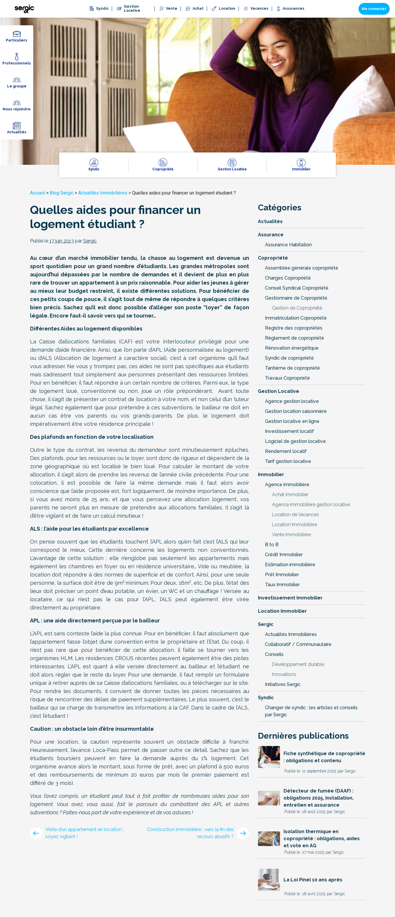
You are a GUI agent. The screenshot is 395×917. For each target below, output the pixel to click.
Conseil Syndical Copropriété (297, 288)
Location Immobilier (282, 611)
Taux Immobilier (282, 584)
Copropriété (273, 258)
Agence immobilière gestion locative (311, 504)
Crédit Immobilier (284, 554)
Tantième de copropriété (292, 368)
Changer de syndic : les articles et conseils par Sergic (311, 711)
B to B (272, 544)
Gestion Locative (278, 391)
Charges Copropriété (288, 278)
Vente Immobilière (291, 534)
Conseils (274, 654)
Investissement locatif (289, 431)
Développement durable (298, 664)
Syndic (266, 697)
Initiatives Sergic (283, 684)
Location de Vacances (295, 514)
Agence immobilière (287, 484)
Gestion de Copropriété (297, 308)
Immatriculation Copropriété (296, 318)
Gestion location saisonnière (296, 411)
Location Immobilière (294, 524)
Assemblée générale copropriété (301, 268)
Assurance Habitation (288, 244)
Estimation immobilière (290, 564)
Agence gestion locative (292, 401)
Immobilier (271, 474)
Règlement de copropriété (294, 338)
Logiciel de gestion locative (295, 441)
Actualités (270, 221)
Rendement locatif (286, 451)
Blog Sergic (62, 193)
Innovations (284, 674)
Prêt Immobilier (282, 574)
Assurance (271, 234)
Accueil (37, 193)
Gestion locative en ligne (292, 421)
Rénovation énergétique (292, 348)
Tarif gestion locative (288, 461)
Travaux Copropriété (287, 378)
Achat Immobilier (290, 494)
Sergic (266, 624)
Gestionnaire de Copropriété (296, 298)
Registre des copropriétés (293, 328)
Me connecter (374, 9)
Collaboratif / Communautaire (298, 644)
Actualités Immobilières (102, 193)
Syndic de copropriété (289, 358)
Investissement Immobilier (290, 598)
